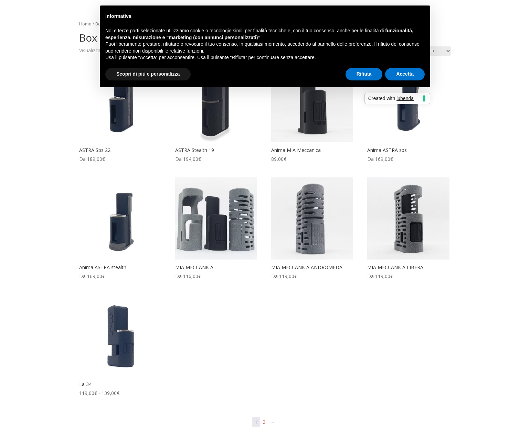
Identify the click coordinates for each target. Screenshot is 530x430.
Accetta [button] (405, 74)
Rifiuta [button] (364, 74)
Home (85, 24)
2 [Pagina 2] (264, 422)
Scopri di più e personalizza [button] (148, 74)
